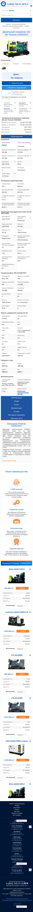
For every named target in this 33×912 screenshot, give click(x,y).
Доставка (22, 103)
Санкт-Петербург (16, 826)
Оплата (17, 809)
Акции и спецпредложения (16, 803)
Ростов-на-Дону (17, 870)
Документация (16, 408)
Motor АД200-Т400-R (17, 784)
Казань (17, 853)
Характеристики (17, 136)
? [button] (30, 102)
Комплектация (16, 398)
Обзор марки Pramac (9, 460)
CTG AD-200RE (16, 655)
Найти (30, 15)
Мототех (3, 4)
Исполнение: (10, 605)
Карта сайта (28, 900)
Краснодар (17, 837)
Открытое (5, 63)
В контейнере (26, 63)
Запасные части (16, 418)
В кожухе (16, 63)
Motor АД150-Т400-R (17, 569)
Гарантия (7, 108)
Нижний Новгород (17, 859)
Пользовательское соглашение (12, 900)
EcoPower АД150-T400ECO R (17, 612)
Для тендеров (17, 815)
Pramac (4, 145)
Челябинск (16, 831)
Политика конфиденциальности (16, 898)
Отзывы (16, 411)
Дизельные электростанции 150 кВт (23, 392)
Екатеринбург (16, 848)
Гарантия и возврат (17, 813)
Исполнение (5, 60)
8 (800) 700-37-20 (15, 4)
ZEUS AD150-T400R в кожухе (17, 741)
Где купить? (17, 807)
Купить (22, 588)
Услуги (16, 405)
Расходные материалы (16, 415)
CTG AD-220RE (16, 698)
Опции (16, 401)
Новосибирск (17, 842)
